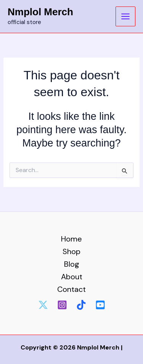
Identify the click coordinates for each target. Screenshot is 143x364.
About (71, 277)
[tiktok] (81, 305)
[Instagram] (62, 305)
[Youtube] (100, 305)
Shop (71, 251)
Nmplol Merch (40, 12)
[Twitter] (43, 305)
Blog (71, 264)
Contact (71, 289)
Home (71, 239)
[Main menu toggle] (125, 16)
